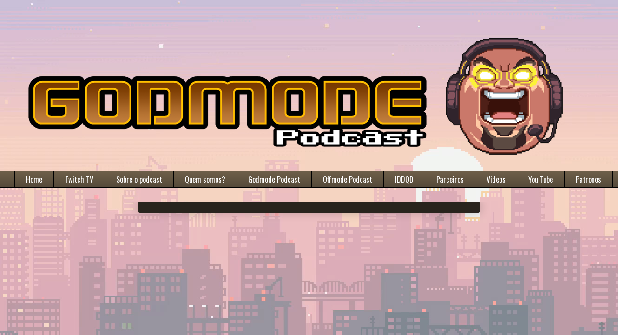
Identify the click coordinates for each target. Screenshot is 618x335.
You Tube (540, 179)
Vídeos (496, 179)
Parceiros (450, 179)
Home (34, 179)
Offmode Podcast (347, 179)
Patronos (588, 179)
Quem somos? (205, 179)
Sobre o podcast (139, 179)
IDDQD (404, 179)
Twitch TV (79, 179)
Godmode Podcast (274, 179)
